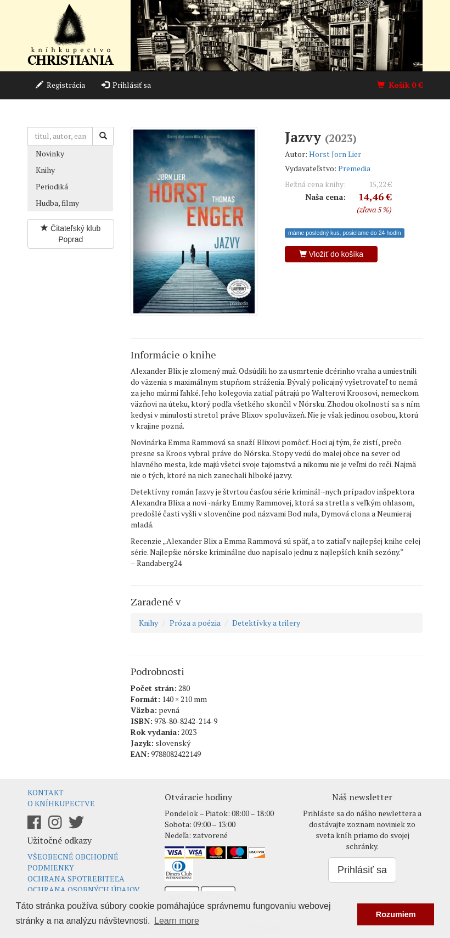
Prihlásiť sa (126, 85)
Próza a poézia (195, 622)
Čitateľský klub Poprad (70, 234)
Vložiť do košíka (331, 254)
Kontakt (45, 792)
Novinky (50, 153)
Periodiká (52, 186)
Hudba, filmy (57, 203)
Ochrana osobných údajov (83, 889)
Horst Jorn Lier (335, 154)
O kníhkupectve (61, 803)
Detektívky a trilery (266, 622)
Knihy (45, 170)
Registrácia (60, 85)
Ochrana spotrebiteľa (76, 878)
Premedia (354, 168)
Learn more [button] (176, 920)
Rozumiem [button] (396, 914)
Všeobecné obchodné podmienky (73, 862)
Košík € (400, 85)
